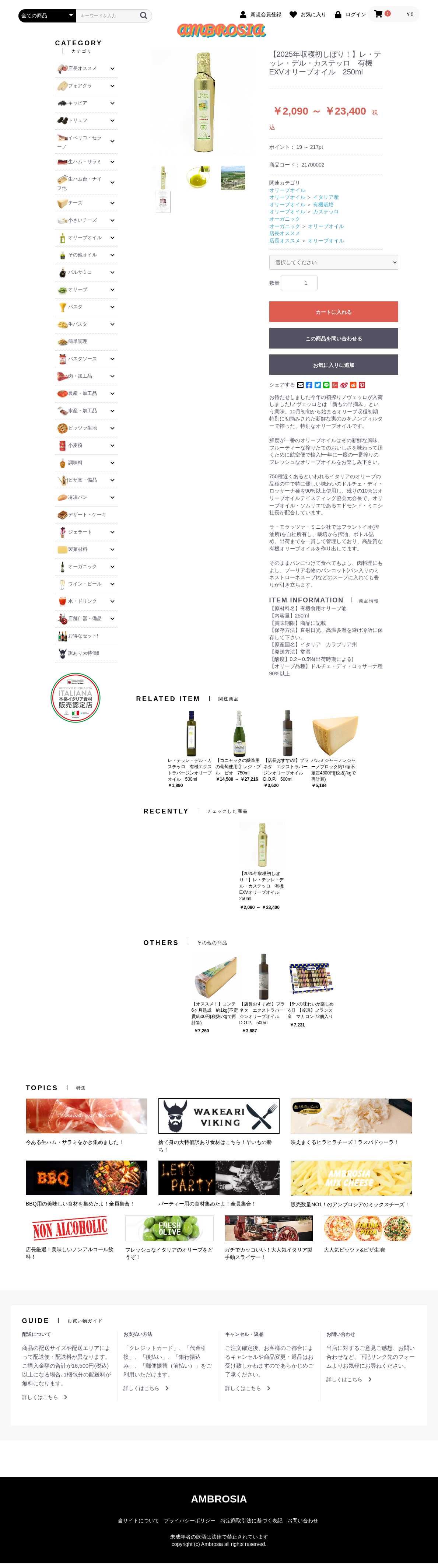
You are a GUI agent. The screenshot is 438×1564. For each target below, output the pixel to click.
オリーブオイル (287, 191)
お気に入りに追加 (333, 367)
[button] (112, 70)
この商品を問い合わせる (333, 340)
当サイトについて (138, 1522)
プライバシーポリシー (190, 1522)
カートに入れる (334, 313)
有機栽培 (323, 206)
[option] (203, 103)
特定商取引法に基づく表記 (252, 1522)
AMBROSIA (219, 1500)
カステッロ (326, 213)
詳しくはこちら (44, 1399)
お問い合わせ (302, 1522)
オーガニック (284, 220)
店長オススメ (284, 235)
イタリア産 (326, 199)
